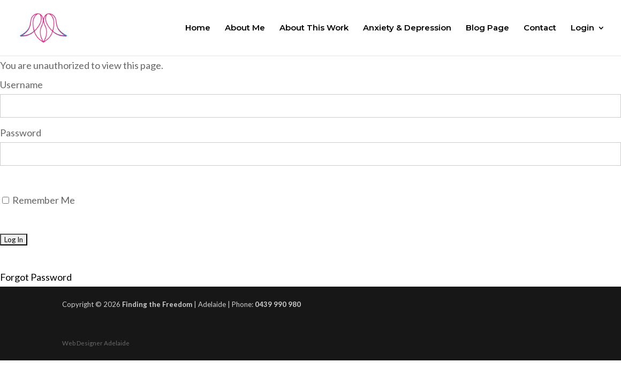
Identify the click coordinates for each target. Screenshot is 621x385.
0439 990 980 (278, 304)
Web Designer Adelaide (96, 342)
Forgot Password (36, 277)
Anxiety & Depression (407, 28)
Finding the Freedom (157, 304)
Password (20, 132)
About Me (245, 28)
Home (197, 28)
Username (21, 84)
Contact (540, 28)
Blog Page (487, 28)
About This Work (314, 28)
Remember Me (38, 200)
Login (582, 28)
